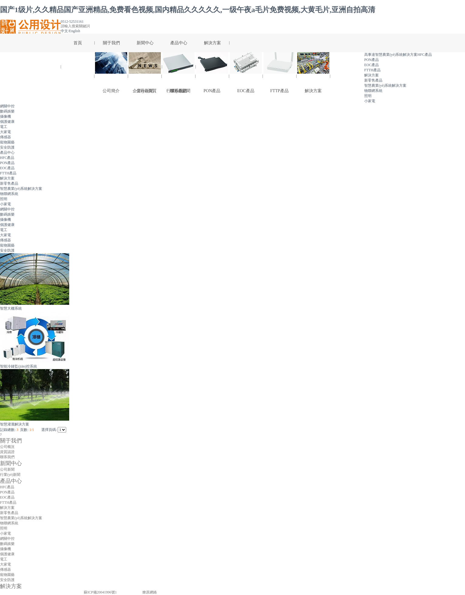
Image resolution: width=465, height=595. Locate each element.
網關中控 (7, 106)
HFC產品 (178, 72)
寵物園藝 (7, 142)
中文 (64, 31)
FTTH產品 (8, 173)
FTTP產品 (279, 72)
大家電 (5, 132)
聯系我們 (7, 457)
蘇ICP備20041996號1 (100, 592)
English (74, 31)
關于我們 (111, 43)
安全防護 (7, 147)
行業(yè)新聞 (10, 474)
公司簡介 (111, 72)
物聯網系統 (9, 194)
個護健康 (7, 121)
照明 (3, 199)
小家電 (369, 101)
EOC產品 (246, 72)
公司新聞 (145, 72)
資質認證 (7, 452)
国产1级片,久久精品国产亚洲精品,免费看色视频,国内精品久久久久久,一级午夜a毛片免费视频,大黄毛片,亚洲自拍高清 (187, 10)
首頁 (77, 43)
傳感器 (5, 137)
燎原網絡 (149, 592)
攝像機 (5, 116)
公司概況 (7, 447)
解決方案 (313, 72)
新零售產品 (9, 183)
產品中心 (178, 43)
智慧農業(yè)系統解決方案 (21, 189)
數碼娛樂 (7, 111)
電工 (3, 127)
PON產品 (212, 72)
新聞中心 (145, 43)
